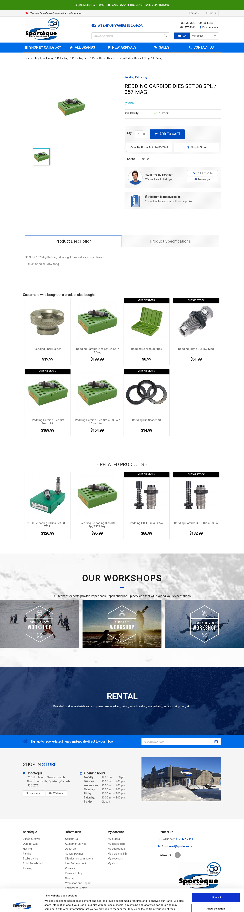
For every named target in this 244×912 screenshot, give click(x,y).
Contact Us (203, 47)
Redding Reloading (136, 77)
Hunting (27, 848)
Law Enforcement (75, 863)
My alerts (113, 863)
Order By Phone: (149, 147)
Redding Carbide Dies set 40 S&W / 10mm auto (97, 421)
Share (139, 160)
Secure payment (74, 853)
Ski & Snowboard (33, 863)
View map (35, 793)
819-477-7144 (187, 27)
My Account (116, 832)
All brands (84, 47)
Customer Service (75, 843)
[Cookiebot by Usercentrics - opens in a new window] (22, 905)
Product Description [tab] (73, 241)
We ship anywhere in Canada (120, 25)
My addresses (116, 848)
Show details (178, 905)
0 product (204, 35)
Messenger (203, 179)
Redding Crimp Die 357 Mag (196, 349)
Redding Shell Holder (47, 349)
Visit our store (210, 27)
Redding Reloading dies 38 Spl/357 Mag (97, 524)
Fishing (27, 853)
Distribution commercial (79, 858)
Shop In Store (197, 147)
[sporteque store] (181, 779)
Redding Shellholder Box (146, 349)
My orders (114, 839)
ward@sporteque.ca (180, 846)
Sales (163, 47)
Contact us (71, 839)
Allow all (216, 876)
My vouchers (115, 858)
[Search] (130, 35)
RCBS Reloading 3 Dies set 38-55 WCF (48, 524)
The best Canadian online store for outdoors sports (56, 13)
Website (58, 793)
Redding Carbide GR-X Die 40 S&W (196, 523)
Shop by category (44, 47)
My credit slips (116, 843)
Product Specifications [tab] (170, 241)
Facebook (178, 855)
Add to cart (167, 134)
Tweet (143, 160)
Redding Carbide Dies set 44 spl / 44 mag (97, 350)
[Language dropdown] (194, 13)
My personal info (118, 853)
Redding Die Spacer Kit (146, 420)
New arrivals (123, 47)
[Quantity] (139, 134)
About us (70, 848)
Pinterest (148, 160)
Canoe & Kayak (31, 839)
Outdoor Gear (30, 843)
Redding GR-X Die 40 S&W (146, 523)
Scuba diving (30, 858)
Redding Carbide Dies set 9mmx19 (48, 421)
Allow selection (215, 887)
